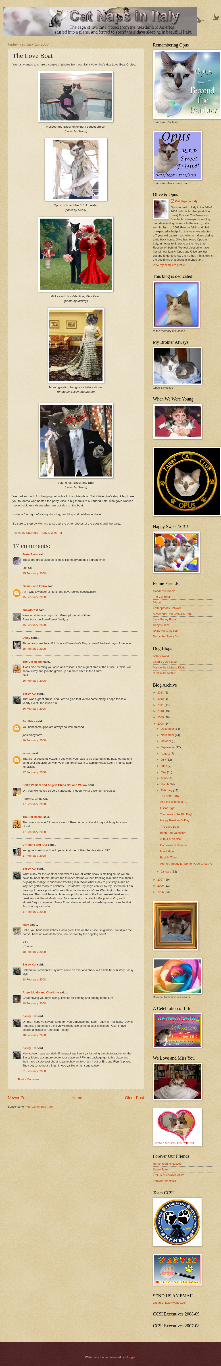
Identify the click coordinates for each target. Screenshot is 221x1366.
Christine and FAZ (35, 844)
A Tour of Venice (170, 839)
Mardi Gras (167, 851)
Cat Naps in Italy (186, 201)
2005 (161, 892)
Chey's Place (161, 625)
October (166, 741)
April (164, 778)
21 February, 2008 (34, 1071)
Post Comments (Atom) (40, 1106)
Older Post (134, 1098)
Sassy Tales (160, 1169)
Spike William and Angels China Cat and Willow (55, 785)
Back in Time (168, 857)
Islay (26, 924)
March (165, 784)
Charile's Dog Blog (165, 661)
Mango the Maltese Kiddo (169, 667)
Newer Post (18, 1098)
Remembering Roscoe (167, 1163)
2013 (161, 692)
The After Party (169, 795)
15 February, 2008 (34, 573)
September (168, 747)
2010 (161, 711)
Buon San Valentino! (173, 833)
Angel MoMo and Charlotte (41, 992)
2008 (161, 723)
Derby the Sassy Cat (166, 636)
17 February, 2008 (34, 772)
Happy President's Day (174, 820)
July (164, 759)
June (164, 765)
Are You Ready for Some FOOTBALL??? (186, 863)
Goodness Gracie (164, 591)
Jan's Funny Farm (164, 619)
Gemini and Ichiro (35, 586)
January (166, 871)
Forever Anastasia (164, 1181)
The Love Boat (169, 826)
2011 (161, 705)
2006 (161, 885)
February (167, 790)
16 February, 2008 (34, 680)
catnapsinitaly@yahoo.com (170, 1302)
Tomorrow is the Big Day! (176, 814)
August (166, 753)
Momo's (43, 523)
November (168, 735)
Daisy (26, 637)
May (164, 772)
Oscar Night (167, 808)
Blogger (130, 1357)
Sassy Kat (29, 693)
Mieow (157, 602)
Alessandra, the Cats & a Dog (172, 614)
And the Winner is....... (174, 801)
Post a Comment (29, 1079)
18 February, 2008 (34, 951)
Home (76, 1098)
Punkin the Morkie (164, 673)
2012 (161, 698)
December (168, 728)
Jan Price (29, 721)
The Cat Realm (32, 661)
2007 (161, 879)
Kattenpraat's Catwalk (167, 608)
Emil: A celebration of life (168, 1175)
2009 (161, 717)
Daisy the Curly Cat (165, 630)
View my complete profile (169, 265)
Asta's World (161, 656)
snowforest (30, 610)
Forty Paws (30, 554)
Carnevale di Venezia (173, 845)
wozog (27, 753)
